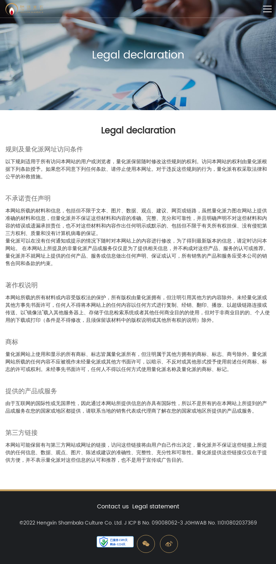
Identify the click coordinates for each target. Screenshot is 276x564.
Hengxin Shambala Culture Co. (75, 523)
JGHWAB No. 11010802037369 (220, 523)
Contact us (113, 506)
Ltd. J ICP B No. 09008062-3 (148, 523)
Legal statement (155, 506)
